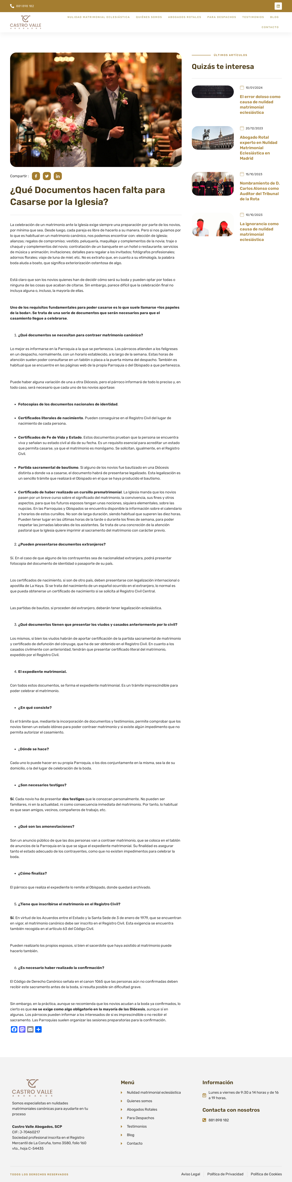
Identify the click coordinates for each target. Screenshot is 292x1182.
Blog (274, 17)
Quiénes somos (149, 17)
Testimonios (253, 17)
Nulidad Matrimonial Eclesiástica (98, 17)
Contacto (270, 27)
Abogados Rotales (184, 17)
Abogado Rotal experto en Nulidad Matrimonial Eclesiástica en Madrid (258, 148)
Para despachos (221, 17)
